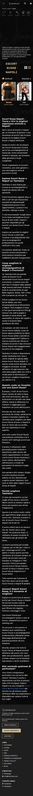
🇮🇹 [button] (31, 3)
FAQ (5, 753)
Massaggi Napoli (17, 688)
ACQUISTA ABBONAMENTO (11, 730)
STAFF (6, 750)
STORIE (6, 748)
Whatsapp (7, 774)
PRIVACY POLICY (10, 761)
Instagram (7, 786)
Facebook (7, 784)
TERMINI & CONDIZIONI (12, 758)
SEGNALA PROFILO (11, 756)
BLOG (6, 766)
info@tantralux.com (11, 776)
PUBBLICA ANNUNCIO (10, 725)
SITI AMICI (8, 763)
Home (4, 8)
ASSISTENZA (7, 736)
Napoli (9, 8)
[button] (3, 3)
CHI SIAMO (8, 745)
